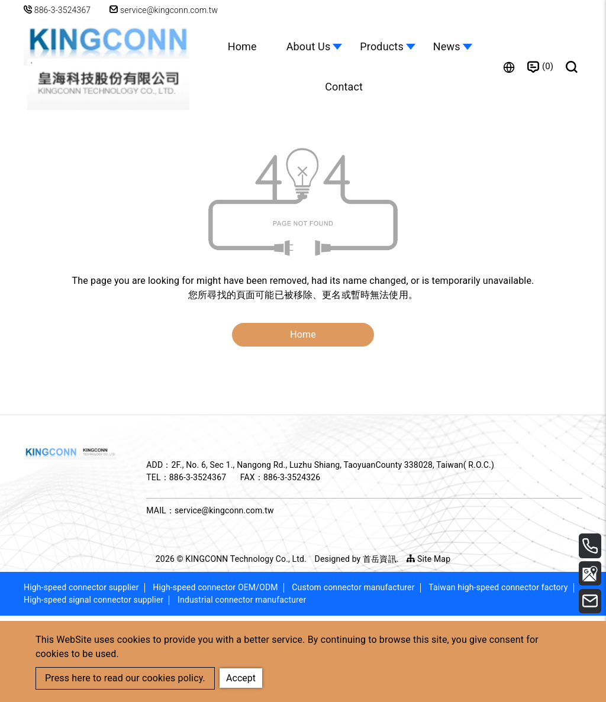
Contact (344, 86)
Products (382, 46)
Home (241, 46)
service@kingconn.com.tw (165, 10)
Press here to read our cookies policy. (125, 678)
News (446, 46)
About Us (308, 46)
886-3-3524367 (62, 10)
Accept (241, 677)
